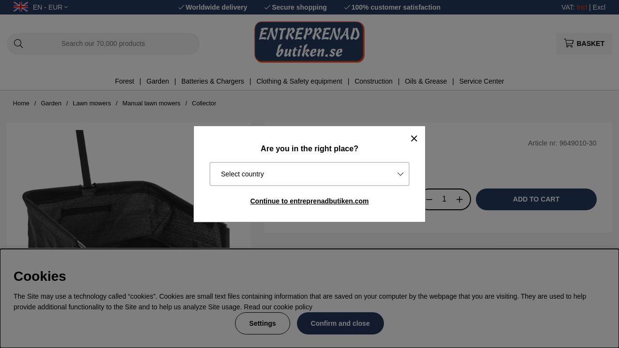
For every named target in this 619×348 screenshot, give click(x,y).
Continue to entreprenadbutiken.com (309, 201)
